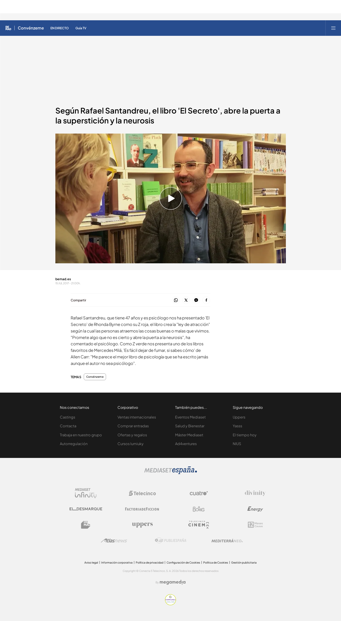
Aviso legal (91, 562)
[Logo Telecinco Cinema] (198, 525)
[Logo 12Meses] (255, 525)
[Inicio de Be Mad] (8, 28)
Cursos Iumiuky (130, 443)
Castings (67, 417)
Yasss (237, 425)
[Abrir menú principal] (333, 28)
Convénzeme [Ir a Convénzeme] (31, 28)
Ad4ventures (186, 443)
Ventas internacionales (136, 417)
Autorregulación (74, 443)
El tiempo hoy (245, 434)
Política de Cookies (215, 562)
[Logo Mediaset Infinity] (86, 493)
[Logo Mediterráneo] (227, 540)
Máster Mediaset (189, 434)
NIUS (237, 443)
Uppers (239, 417)
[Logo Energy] (255, 509)
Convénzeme (95, 376)
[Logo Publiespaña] (170, 540)
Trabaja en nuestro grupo (81, 434)
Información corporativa (117, 562)
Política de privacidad (149, 562)
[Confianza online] (170, 604)
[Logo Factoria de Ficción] (142, 509)
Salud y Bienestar (189, 425)
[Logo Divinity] (255, 493)
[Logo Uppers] (142, 524)
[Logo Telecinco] (142, 493)
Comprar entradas (133, 425)
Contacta (68, 425)
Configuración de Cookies (183, 562)
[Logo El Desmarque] (86, 508)
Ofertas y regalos (132, 434)
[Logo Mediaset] (171, 473)
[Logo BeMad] (85, 524)
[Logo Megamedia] (172, 582)
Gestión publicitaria (244, 562)
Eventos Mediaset (190, 417)
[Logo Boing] (199, 509)
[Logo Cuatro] (199, 493)
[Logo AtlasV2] (114, 540)
